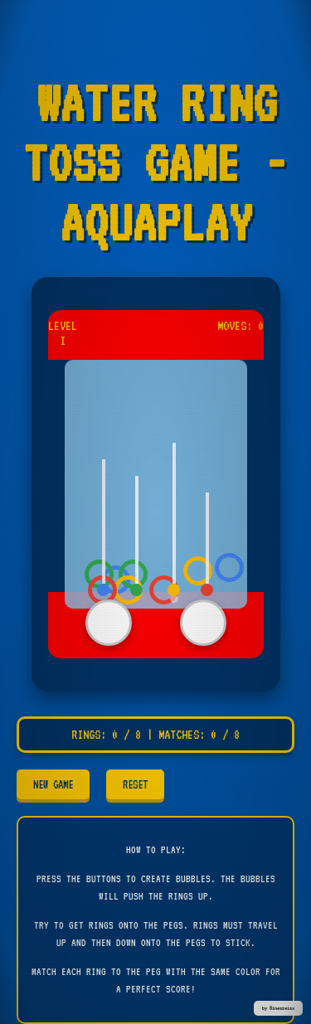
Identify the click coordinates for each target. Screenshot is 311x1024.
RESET (135, 784)
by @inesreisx (278, 1008)
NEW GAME (53, 784)
